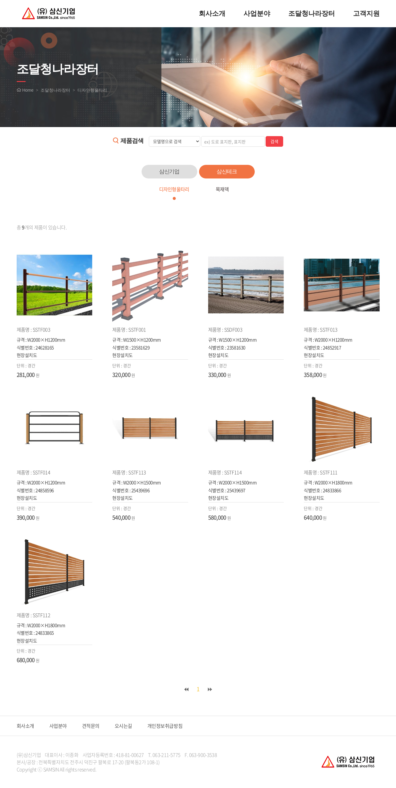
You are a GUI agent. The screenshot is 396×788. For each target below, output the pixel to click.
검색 (274, 141)
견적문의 (91, 725)
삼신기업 (169, 171)
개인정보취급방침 (164, 725)
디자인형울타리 (174, 189)
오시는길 (123, 725)
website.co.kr (136, 769)
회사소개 (212, 13)
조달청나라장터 (311, 13)
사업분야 (257, 13)
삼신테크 (227, 171)
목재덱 (222, 189)
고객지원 (366, 13)
